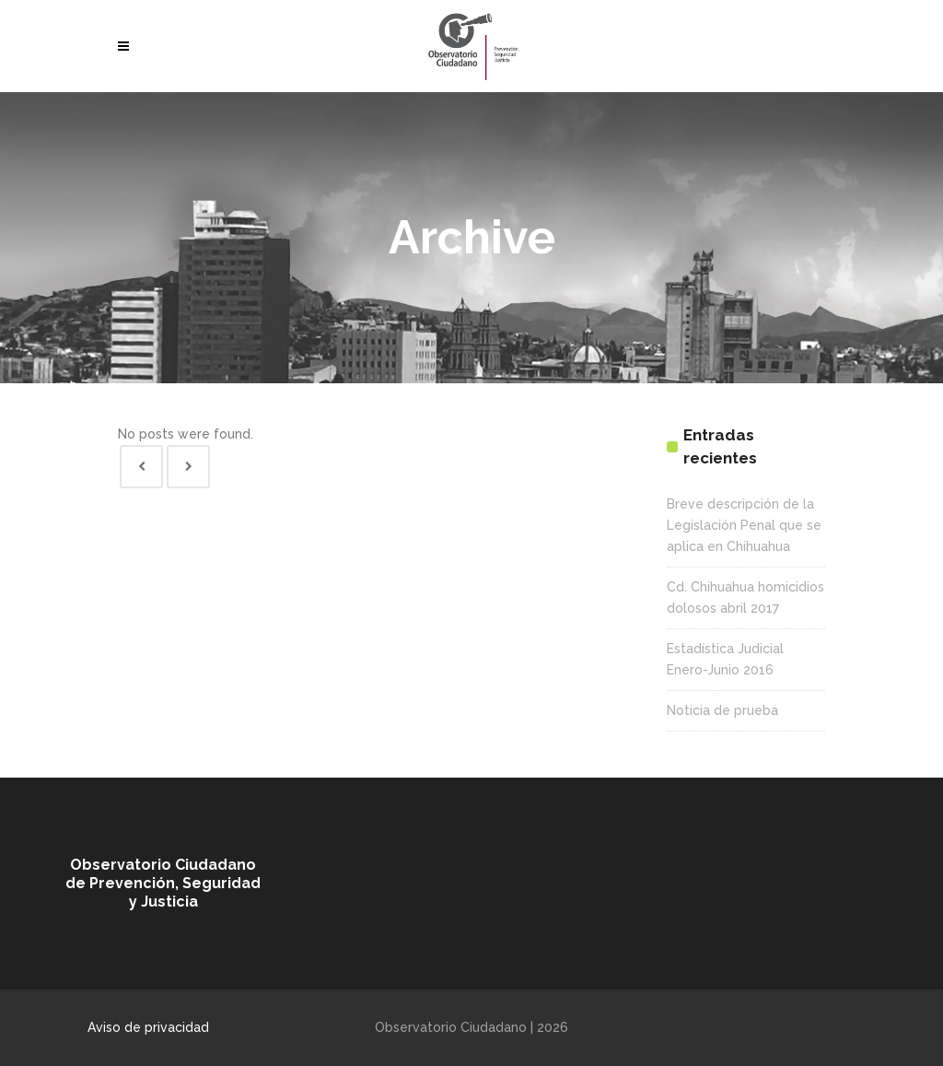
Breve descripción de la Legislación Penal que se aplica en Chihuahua (744, 525)
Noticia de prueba (722, 710)
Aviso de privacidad (148, 1027)
